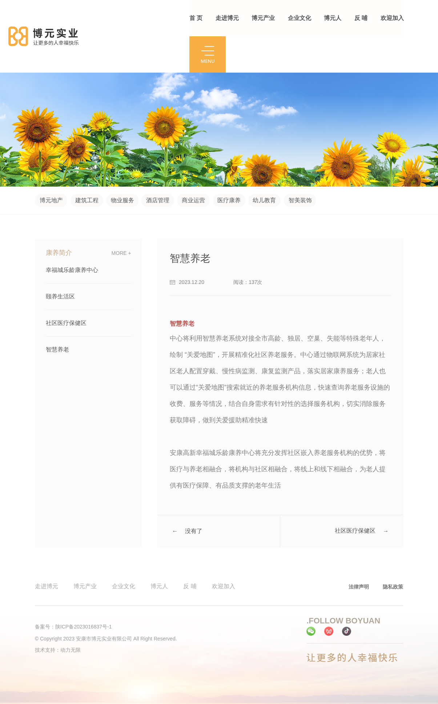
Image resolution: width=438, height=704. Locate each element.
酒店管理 (158, 200)
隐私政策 (393, 587)
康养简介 (59, 252)
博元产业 (263, 18)
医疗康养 (229, 200)
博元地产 (51, 200)
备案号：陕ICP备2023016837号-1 (73, 627)
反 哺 (360, 18)
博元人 (332, 18)
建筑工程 (87, 200)
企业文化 (299, 18)
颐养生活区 (60, 296)
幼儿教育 (264, 200)
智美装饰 (300, 200)
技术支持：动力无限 (58, 650)
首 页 (195, 18)
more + (121, 253)
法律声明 (359, 587)
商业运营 (193, 200)
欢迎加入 (391, 18)
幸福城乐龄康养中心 (72, 270)
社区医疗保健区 (66, 323)
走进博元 (226, 18)
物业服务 (122, 200)
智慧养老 (57, 349)
